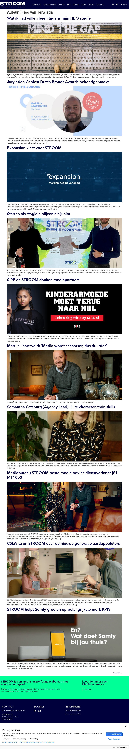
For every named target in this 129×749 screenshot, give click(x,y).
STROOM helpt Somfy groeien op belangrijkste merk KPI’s (59, 610)
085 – (7, 719)
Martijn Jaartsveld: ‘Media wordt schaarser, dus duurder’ (57, 346)
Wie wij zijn (37, 4)
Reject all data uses (114, 739)
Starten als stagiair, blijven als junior (38, 214)
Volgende (117, 673)
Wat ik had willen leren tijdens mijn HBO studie (49, 18)
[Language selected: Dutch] (115, 4)
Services (61, 4)
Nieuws (91, 4)
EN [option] (117, 5)
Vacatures (100, 4)
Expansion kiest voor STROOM (34, 148)
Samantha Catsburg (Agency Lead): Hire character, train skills (61, 407)
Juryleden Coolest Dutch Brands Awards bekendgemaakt (58, 82)
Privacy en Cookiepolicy (73, 710)
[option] (117, 4)
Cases (84, 4)
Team (69, 4)
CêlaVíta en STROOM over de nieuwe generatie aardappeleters (63, 544)
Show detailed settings (9, 742)
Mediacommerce (49, 4)
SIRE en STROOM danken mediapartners (43, 280)
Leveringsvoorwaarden (73, 714)
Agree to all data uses (114, 734)
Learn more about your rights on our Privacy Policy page (37, 742)
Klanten (76, 4)
